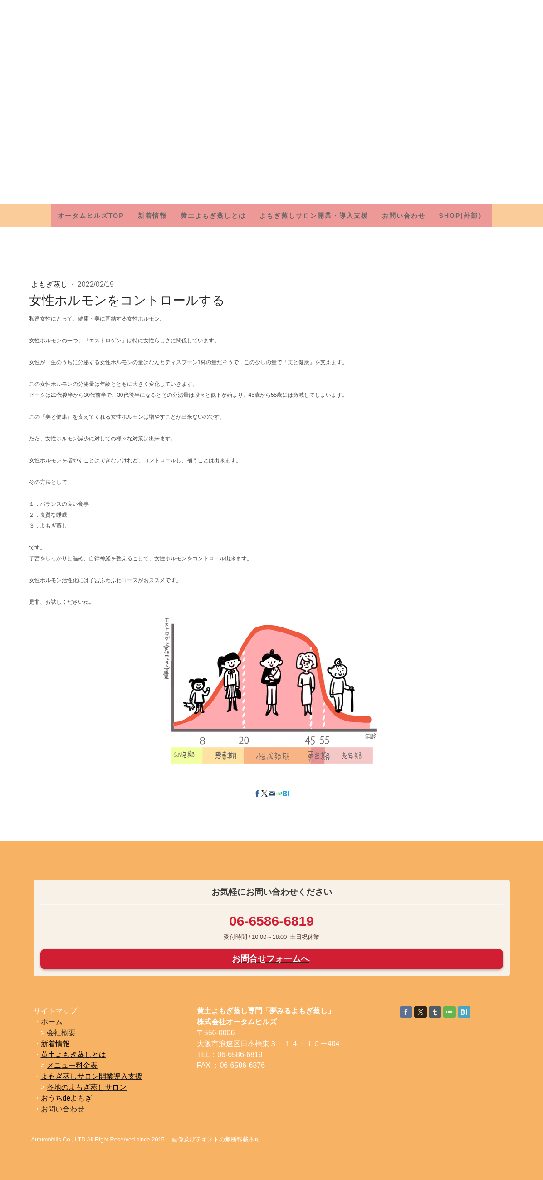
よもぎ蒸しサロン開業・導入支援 (313, 215)
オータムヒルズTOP (91, 215)
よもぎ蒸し (50, 284)
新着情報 (152, 215)
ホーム (52, 1022)
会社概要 (61, 1033)
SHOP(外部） (462, 215)
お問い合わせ (404, 215)
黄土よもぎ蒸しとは (213, 215)
